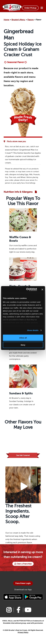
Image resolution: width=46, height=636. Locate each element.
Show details (33, 330)
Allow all (23, 338)
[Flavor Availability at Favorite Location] (15, 141)
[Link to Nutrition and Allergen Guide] (20, 191)
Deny (23, 345)
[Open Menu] (42, 8)
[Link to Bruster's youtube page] (28, 609)
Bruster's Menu (18, 20)
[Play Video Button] (24, 486)
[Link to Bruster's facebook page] (18, 609)
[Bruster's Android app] (33, 597)
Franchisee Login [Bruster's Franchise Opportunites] (23, 583)
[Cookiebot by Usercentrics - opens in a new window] (27, 289)
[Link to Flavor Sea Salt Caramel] (23, 445)
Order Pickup (30, 8)
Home (6, 20)
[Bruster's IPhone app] (13, 597)
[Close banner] (42, 289)
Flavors (30, 20)
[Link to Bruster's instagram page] (9, 609)
